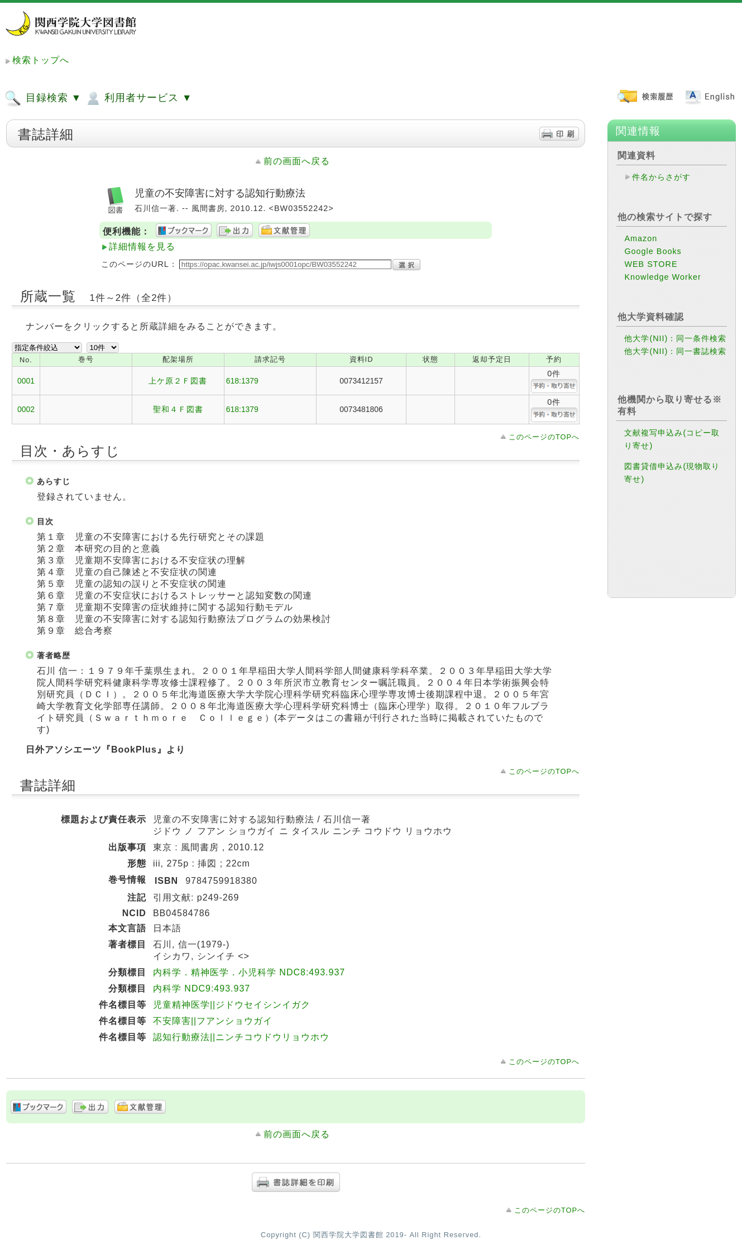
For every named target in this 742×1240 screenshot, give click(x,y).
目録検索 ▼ (43, 98)
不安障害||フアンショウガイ (212, 1021)
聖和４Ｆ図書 (178, 409)
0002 (26, 409)
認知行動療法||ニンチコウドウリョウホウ (241, 1037)
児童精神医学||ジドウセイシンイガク (231, 1004)
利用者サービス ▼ (138, 98)
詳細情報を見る (142, 246)
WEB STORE (650, 264)
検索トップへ (40, 60)
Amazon (640, 238)
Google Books (652, 251)
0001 (26, 380)
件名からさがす (661, 177)
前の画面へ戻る (297, 161)
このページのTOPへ (544, 437)
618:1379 (242, 380)
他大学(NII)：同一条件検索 (675, 338)
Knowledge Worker (662, 276)
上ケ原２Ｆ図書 (178, 380)
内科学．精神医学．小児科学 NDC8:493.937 (249, 972)
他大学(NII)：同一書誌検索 (675, 351)
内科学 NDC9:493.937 (201, 988)
